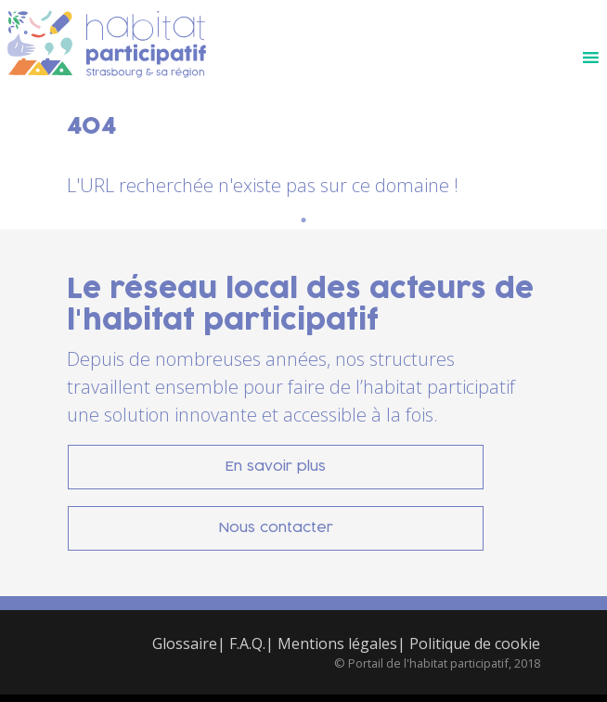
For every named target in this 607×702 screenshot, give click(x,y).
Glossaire (184, 643)
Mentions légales (337, 643)
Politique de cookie (474, 643)
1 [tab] (303, 220)
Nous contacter (276, 528)
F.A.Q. (247, 643)
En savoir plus (276, 467)
